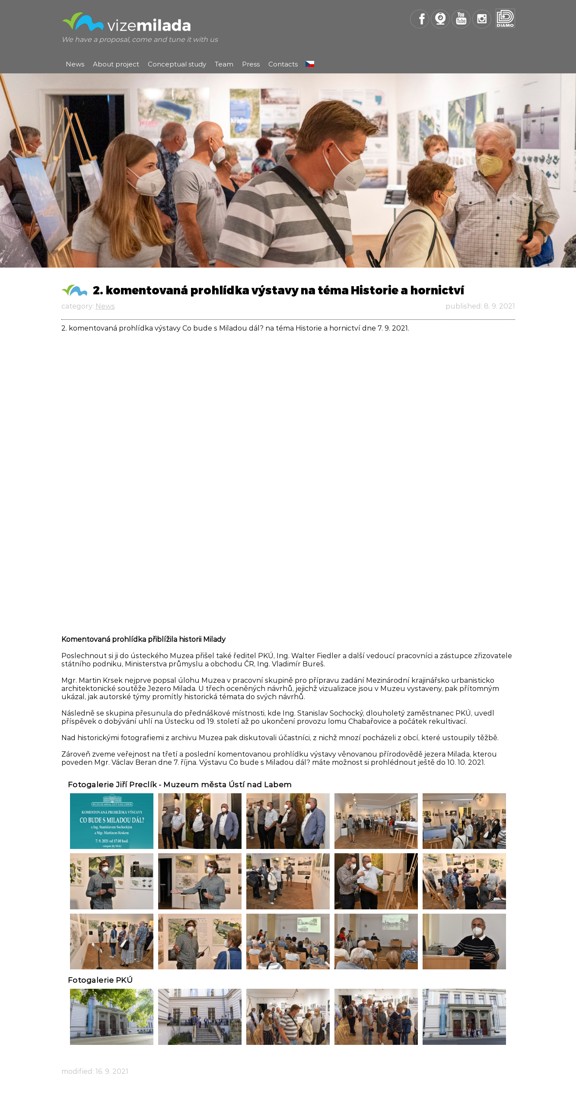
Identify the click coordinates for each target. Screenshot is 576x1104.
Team (224, 64)
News (75, 64)
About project (116, 64)
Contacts (283, 64)
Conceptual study (177, 64)
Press (251, 64)
